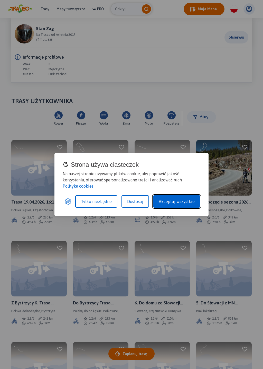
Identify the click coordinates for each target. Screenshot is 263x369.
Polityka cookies (78, 186)
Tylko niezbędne (96, 201)
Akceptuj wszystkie (177, 201)
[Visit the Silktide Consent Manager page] (68, 201)
